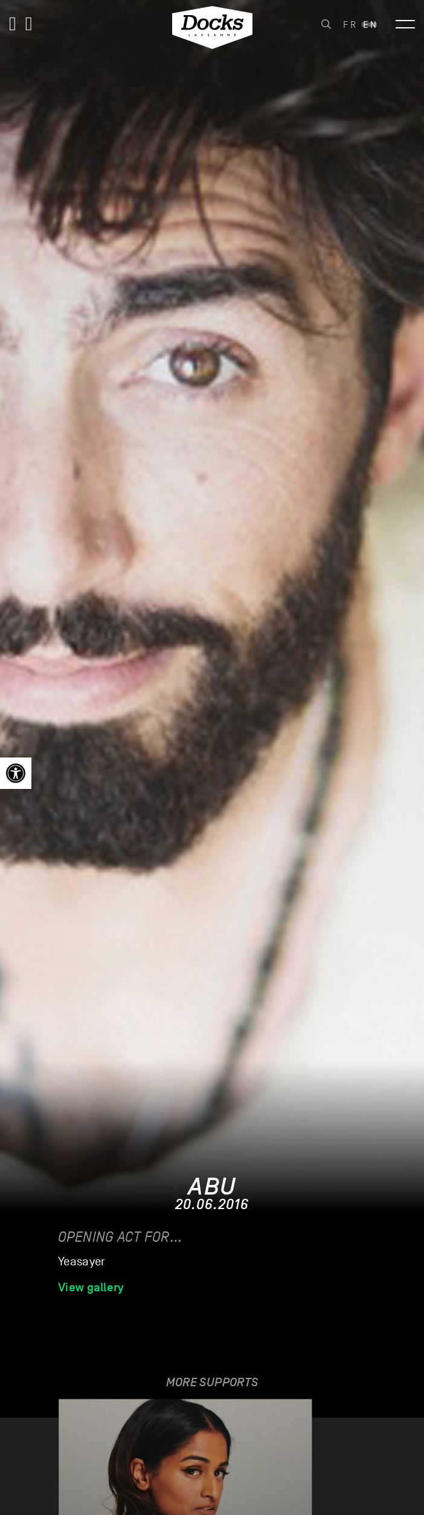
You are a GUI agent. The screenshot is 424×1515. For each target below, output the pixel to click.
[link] (15, 773)
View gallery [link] (91, 1287)
